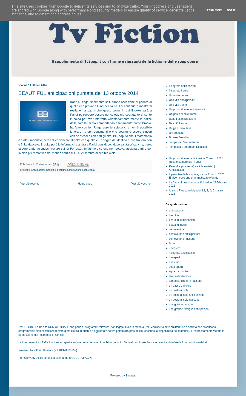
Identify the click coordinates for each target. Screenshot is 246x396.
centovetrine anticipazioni (184, 234)
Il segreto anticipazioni (182, 86)
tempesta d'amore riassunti (185, 280)
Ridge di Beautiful (180, 128)
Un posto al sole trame (183, 114)
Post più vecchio (141, 183)
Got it (231, 10)
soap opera (88, 169)
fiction (172, 243)
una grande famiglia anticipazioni (189, 309)
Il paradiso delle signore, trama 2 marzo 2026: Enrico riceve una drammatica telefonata (197, 176)
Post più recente (30, 183)
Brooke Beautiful (179, 137)
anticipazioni (38, 169)
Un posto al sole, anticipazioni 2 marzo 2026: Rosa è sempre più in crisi (196, 160)
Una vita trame (178, 104)
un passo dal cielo (180, 285)
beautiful (51, 169)
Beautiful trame (178, 123)
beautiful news (178, 224)
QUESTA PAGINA (83, 357)
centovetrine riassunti (182, 238)
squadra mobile (178, 271)
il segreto (174, 248)
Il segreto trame (178, 90)
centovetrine (176, 229)
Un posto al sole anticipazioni (187, 109)
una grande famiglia (181, 304)
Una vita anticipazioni (182, 100)
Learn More (214, 10)
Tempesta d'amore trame (184, 142)
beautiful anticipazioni (69, 169)
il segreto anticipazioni (182, 252)
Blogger (130, 375)
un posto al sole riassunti (184, 299)
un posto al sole (178, 290)
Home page (85, 183)
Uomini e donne (178, 95)
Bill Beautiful (176, 132)
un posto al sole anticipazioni (186, 294)
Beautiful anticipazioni (182, 118)
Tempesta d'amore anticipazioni (188, 146)
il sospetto (175, 257)
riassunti (174, 262)
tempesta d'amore (180, 276)
